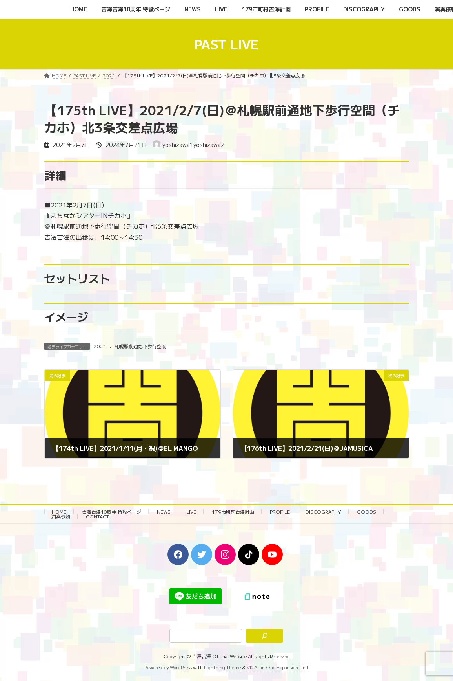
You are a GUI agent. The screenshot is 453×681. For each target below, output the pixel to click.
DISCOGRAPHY (323, 511)
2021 (100, 346)
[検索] (264, 636)
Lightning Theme (222, 667)
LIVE (191, 511)
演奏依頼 (60, 516)
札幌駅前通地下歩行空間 (140, 346)
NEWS (164, 511)
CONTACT (97, 516)
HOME (59, 511)
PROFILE (280, 511)
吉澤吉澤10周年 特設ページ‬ (111, 511)
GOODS (366, 511)
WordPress (181, 667)
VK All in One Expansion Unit (278, 667)
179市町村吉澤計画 (233, 511)
